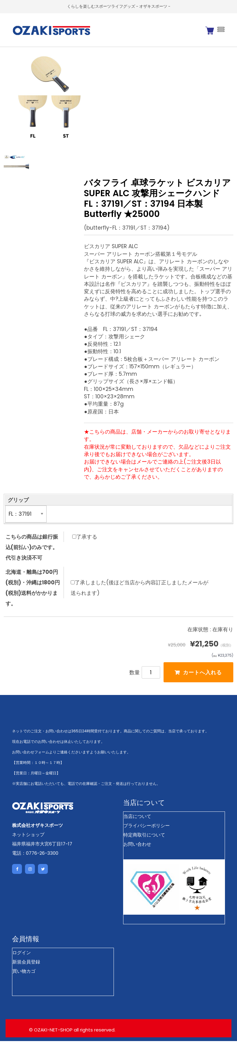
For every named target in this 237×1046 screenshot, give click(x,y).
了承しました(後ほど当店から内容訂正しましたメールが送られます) (139, 591)
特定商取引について (144, 839)
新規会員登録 (26, 967)
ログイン (21, 958)
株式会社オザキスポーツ (37, 830)
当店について (137, 821)
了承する (84, 540)
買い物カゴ (23, 976)
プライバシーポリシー (146, 830)
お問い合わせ (137, 849)
